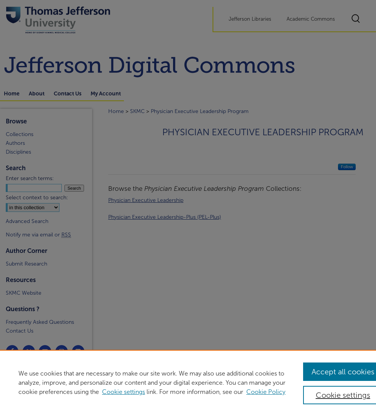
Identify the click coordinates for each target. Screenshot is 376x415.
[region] (188, 382)
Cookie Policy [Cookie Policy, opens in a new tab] (265, 392)
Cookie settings (123, 392)
